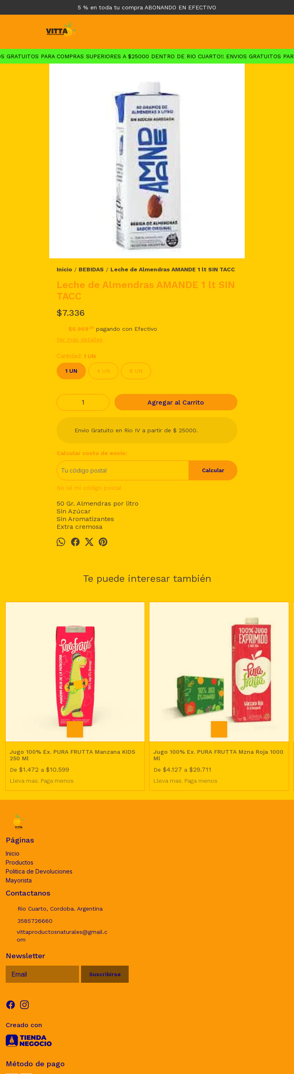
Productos (19, 804)
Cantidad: (76, 355)
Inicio (13, 795)
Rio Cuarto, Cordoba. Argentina (54, 851)
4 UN (103, 371)
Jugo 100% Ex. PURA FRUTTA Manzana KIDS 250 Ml (39, 682)
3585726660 (29, 863)
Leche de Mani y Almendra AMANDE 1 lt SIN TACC (182, 682)
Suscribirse (105, 916)
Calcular (213, 470)
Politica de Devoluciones (39, 813)
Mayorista (19, 822)
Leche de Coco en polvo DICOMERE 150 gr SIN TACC (255, 682)
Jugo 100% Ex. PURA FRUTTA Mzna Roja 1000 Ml (110, 682)
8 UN (136, 371)
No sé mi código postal (89, 487)
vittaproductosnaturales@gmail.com (57, 878)
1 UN (71, 371)
